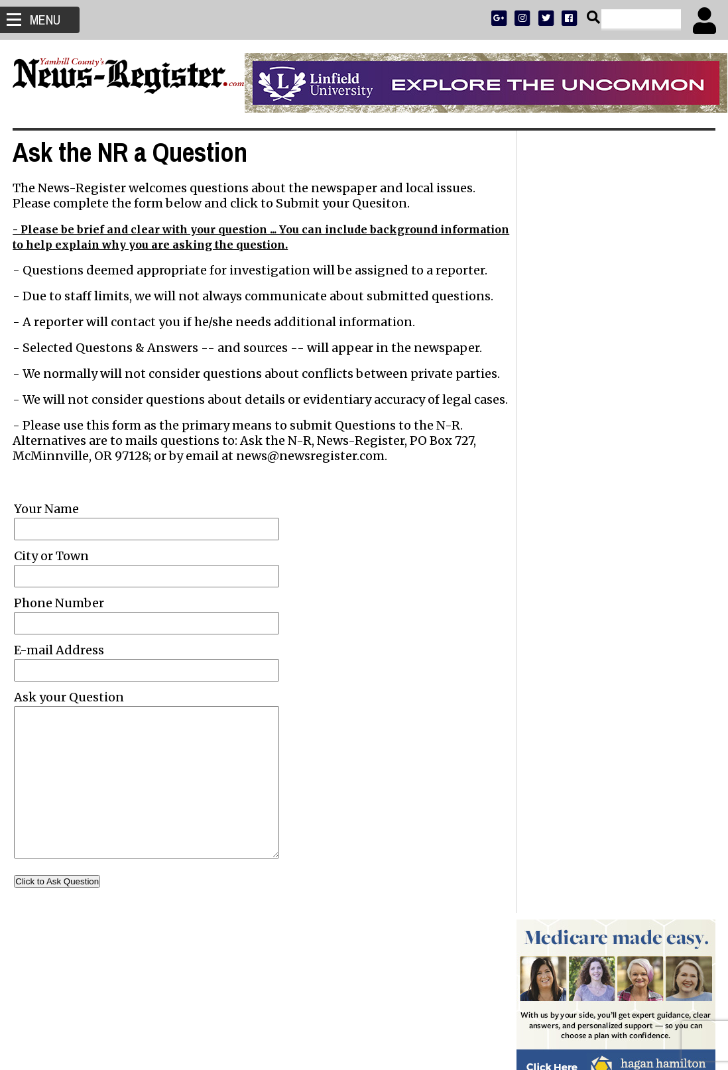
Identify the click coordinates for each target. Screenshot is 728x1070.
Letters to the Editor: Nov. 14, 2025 (602, 721)
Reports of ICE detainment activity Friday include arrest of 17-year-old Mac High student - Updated (612, 523)
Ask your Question (70, 712)
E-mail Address (60, 665)
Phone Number (60, 618)
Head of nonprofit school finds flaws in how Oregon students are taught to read (613, 690)
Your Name (47, 524)
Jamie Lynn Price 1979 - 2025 (592, 554)
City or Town (52, 571)
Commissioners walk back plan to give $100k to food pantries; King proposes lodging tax (611, 614)
